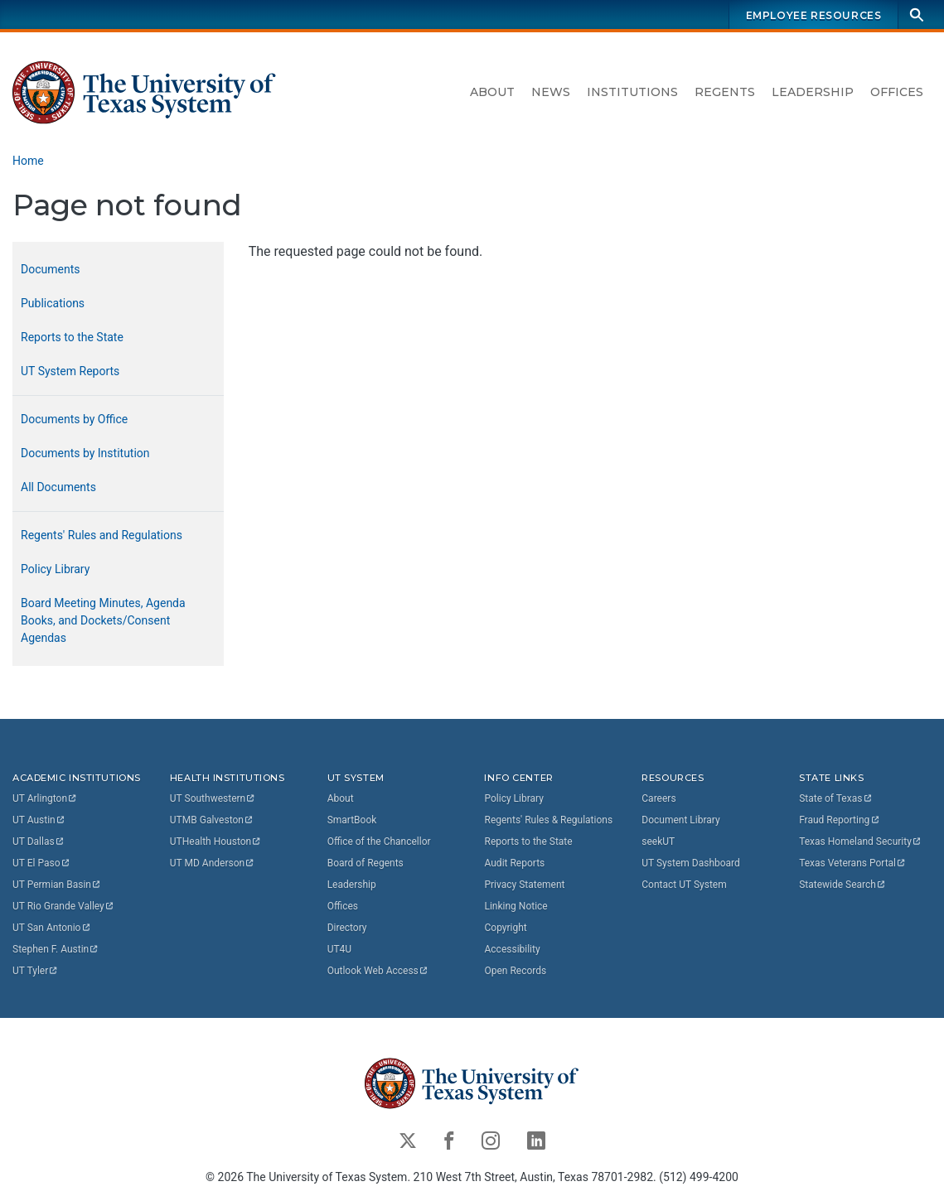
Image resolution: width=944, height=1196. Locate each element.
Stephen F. (55, 948)
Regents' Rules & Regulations (548, 819)
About (492, 91)
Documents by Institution (85, 453)
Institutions (632, 91)
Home (28, 160)
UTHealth (216, 840)
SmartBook (352, 819)
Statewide (843, 884)
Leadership (813, 91)
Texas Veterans (853, 862)
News (550, 91)
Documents (50, 269)
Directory (347, 927)
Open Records (515, 970)
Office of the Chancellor (379, 840)
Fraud (839, 819)
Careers (658, 797)
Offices (896, 91)
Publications (53, 303)
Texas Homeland (860, 840)
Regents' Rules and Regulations (101, 535)
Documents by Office (74, 419)
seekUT (658, 840)
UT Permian (57, 884)
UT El (41, 862)
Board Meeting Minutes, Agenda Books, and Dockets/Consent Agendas (103, 620)
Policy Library (55, 569)
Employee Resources (814, 15)
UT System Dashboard (690, 862)
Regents (725, 91)
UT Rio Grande (63, 905)
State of (836, 797)
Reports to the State (72, 337)
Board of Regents (365, 862)
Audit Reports (514, 862)
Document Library (680, 819)
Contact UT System (683, 884)
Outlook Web (378, 970)
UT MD (212, 862)
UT (45, 797)
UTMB (212, 819)
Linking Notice (515, 905)
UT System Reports (70, 371)
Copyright (505, 927)
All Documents (58, 487)
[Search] (916, 14)
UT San (51, 927)
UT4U (339, 948)
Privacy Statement (524, 884)
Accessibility (512, 948)
